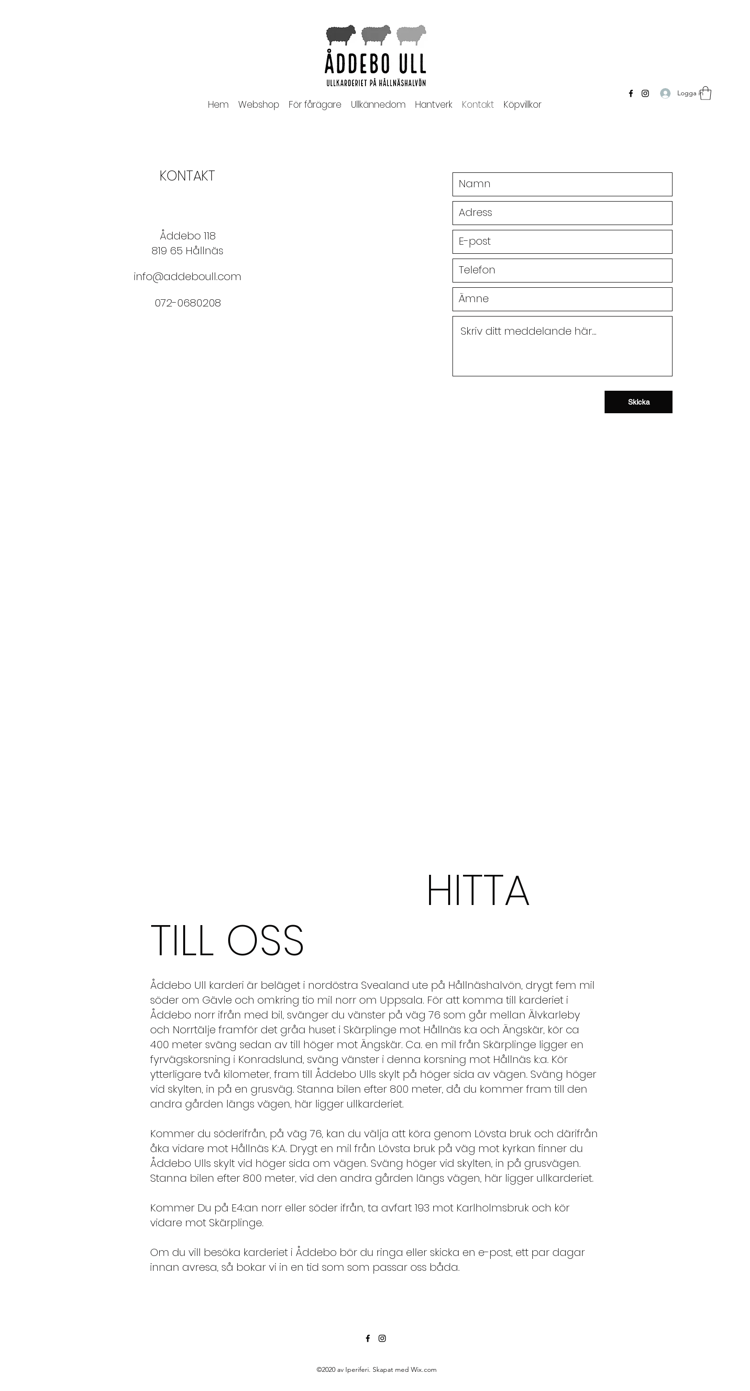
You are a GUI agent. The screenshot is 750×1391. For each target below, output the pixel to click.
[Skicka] (639, 402)
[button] (315, 104)
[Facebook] (631, 93)
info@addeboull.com (188, 276)
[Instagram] (645, 93)
